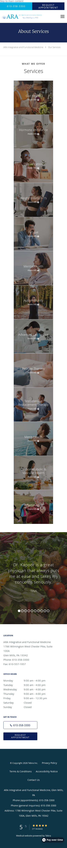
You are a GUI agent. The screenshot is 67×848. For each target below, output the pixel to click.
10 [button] (48, 611)
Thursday (28, 694)
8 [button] (42, 611)
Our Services (54, 47)
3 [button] (25, 611)
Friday (28, 698)
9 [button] (45, 611)
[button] (48, 6)
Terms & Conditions (20, 771)
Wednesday (28, 689)
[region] (33, 574)
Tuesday (28, 685)
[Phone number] (20, 725)
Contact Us (33, 779)
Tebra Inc (32, 763)
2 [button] (22, 611)
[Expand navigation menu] (62, 16)
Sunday (28, 707)
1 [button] (19, 611)
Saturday (28, 702)
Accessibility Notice (47, 771)
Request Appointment (20, 736)
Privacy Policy (49, 763)
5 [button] (32, 611)
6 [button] (35, 611)
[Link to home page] (29, 16)
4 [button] (29, 611)
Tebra (48, 835)
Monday (28, 680)
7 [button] (38, 611)
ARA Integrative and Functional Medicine (23, 47)
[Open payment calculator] (52, 840)
